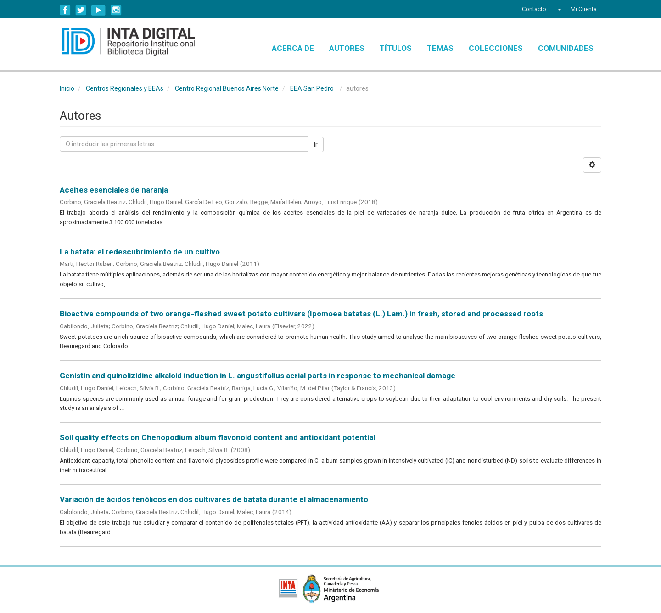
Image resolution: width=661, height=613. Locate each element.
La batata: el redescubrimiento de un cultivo (140, 251)
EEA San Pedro (312, 88)
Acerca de (293, 48)
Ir (316, 144)
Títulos (396, 48)
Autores (346, 48)
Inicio (67, 88)
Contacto (534, 9)
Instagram (116, 10)
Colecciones (496, 48)
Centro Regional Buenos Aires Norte (227, 88)
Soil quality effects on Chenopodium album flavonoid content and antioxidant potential (217, 437)
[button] (558, 9)
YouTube (98, 10)
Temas (440, 48)
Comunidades (566, 48)
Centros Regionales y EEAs (124, 88)
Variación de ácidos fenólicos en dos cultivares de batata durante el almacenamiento (214, 499)
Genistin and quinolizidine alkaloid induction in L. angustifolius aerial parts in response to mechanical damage (257, 375)
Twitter (80, 10)
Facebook (65, 10)
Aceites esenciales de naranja (114, 189)
